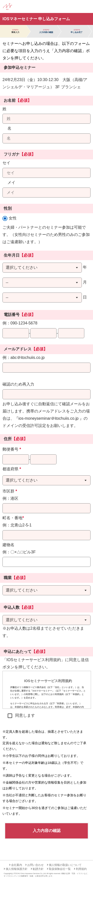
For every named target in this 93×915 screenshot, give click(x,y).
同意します (25, 715)
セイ (6, 163)
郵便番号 (11, 449)
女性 (13, 218)
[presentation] (46, 690)
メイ (11, 182)
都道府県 (11, 469)
